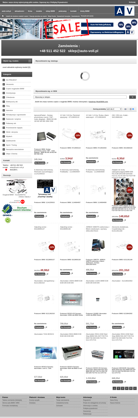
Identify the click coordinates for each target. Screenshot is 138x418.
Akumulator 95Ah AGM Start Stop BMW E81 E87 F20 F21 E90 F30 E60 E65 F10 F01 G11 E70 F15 (97, 337)
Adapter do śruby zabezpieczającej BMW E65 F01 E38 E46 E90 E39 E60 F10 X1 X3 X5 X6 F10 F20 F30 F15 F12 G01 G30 (123, 174)
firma (30, 11)
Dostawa (32, 403)
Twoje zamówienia (62, 400)
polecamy (63, 11)
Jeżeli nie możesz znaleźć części (17, 16)
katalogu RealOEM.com (98, 102)
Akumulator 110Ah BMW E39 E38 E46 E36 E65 (97, 282)
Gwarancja (87, 411)
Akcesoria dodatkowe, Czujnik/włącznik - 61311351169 (120, 229)
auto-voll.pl (6, 11)
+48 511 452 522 (52, 51)
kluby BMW (85, 11)
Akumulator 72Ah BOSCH (44, 334)
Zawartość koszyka (63, 16)
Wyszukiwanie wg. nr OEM (46, 91)
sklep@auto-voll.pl (83, 51)
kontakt (73, 11)
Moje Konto (52, 16)
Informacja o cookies (90, 406)
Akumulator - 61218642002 (122, 281)
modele (39, 11)
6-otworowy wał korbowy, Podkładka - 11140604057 (70, 171)
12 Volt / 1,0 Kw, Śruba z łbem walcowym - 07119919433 (97, 116)
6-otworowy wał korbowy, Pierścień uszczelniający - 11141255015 (44, 172)
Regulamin (87, 400)
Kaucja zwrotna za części (38, 16)
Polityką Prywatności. (59, 2)
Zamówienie (75, 16)
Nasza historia (115, 403)
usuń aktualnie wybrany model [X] (16, 67)
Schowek (59, 406)
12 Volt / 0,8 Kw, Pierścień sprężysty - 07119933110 (70, 116)
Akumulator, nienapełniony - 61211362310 (44, 282)
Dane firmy (114, 400)
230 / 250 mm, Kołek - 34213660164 (120, 116)
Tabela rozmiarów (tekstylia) (12, 400)
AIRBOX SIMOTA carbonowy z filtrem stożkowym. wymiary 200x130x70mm (97, 229)
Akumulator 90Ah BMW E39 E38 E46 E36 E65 (70, 335)
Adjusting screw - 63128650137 (40, 228)
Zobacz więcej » (25, 197)
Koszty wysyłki (34, 400)
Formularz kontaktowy (10, 406)
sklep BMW (50, 11)
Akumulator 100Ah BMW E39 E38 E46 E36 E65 (71, 282)
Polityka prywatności (90, 408)
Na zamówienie (92, 158)
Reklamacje (87, 414)
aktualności (19, 11)
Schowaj (132, 2)
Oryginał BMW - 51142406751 (14, 195)
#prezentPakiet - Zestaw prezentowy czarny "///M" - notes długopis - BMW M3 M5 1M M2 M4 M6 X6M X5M (45, 118)
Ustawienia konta (62, 403)
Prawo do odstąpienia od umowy (94, 403)
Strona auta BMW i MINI (10, 403)
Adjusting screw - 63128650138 (66, 228)
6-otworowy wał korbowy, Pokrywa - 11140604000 (95, 171)
